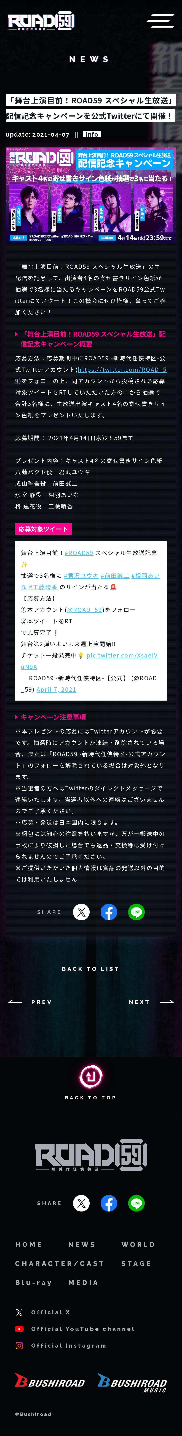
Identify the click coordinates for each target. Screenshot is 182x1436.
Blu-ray (34, 1283)
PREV (42, 1002)
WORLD (138, 1244)
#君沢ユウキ (81, 575)
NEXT (140, 1002)
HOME (29, 1244)
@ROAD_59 (84, 609)
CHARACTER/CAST (60, 1264)
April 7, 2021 (56, 689)
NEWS (82, 1244)
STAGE (137, 1264)
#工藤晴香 (43, 587)
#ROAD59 (79, 552)
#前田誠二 (115, 575)
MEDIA (84, 1283)
